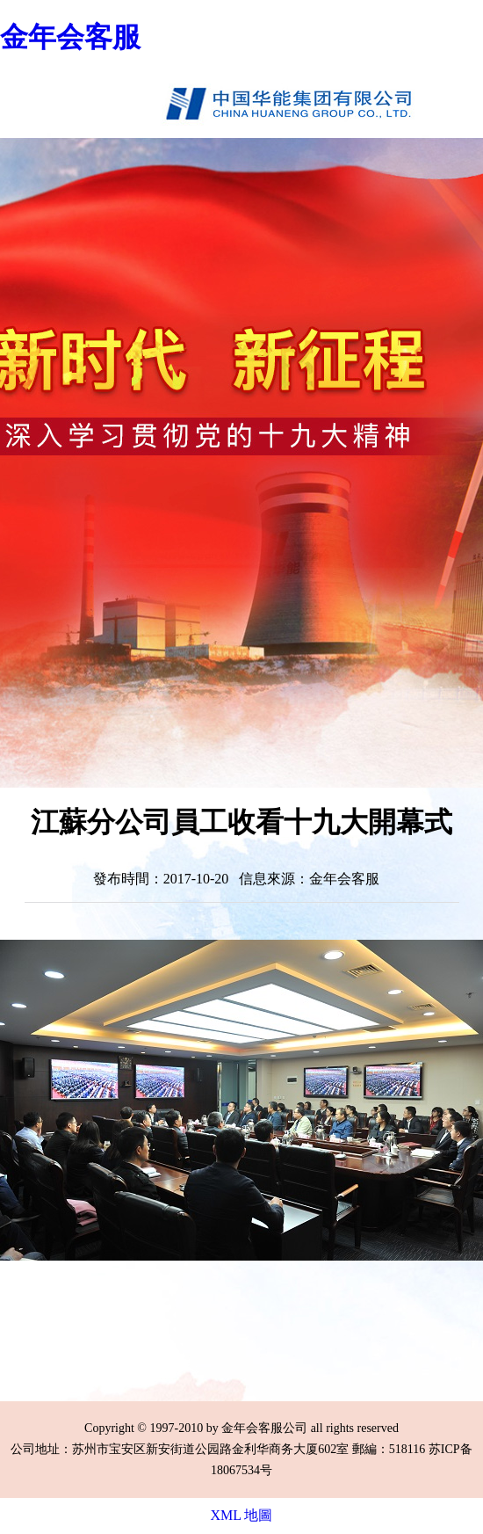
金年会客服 (70, 37)
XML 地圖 (242, 1515)
